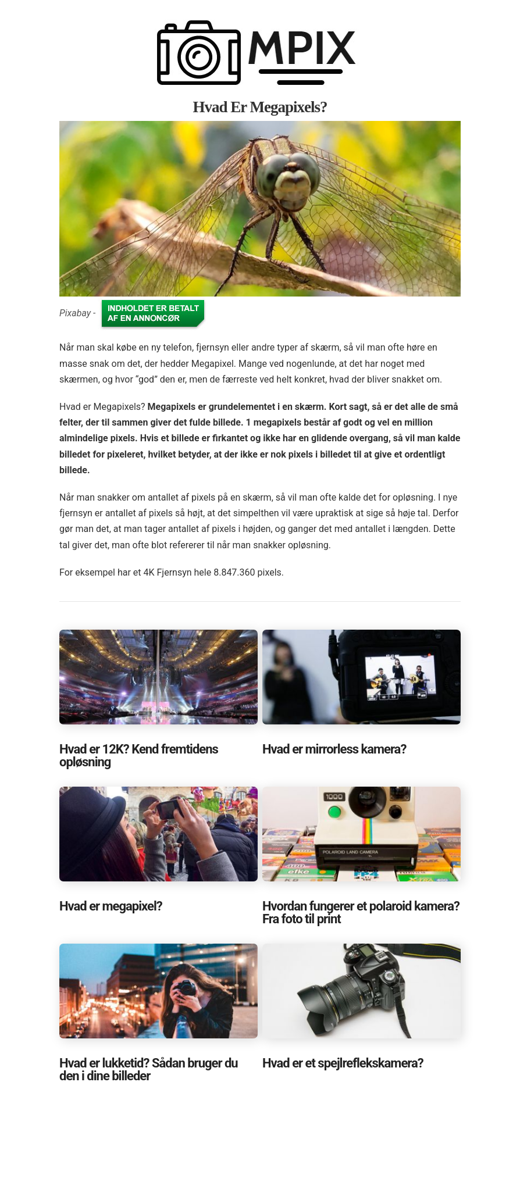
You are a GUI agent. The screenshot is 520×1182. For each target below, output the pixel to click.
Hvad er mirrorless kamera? (334, 749)
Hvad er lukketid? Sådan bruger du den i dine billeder (148, 1069)
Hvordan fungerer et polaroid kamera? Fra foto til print (361, 912)
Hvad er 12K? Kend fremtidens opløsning (138, 755)
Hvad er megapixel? (110, 906)
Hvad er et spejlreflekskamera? (342, 1063)
